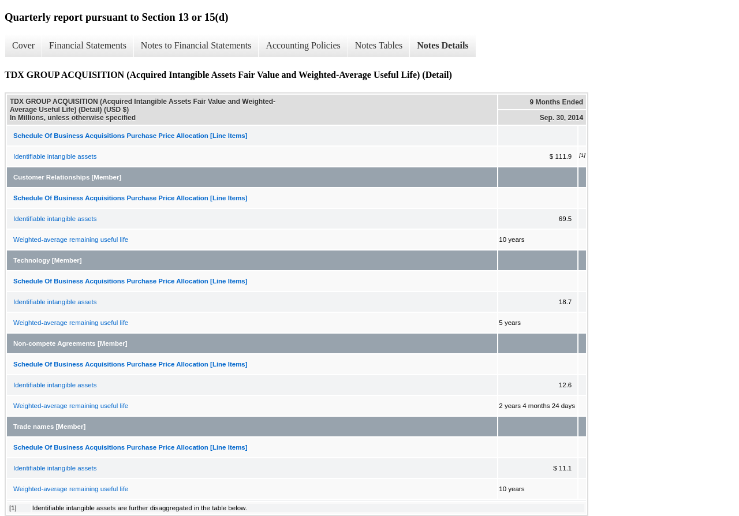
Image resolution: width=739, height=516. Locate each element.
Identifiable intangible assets (55, 156)
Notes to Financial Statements (196, 45)
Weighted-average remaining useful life (70, 239)
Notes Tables (379, 45)
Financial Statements (87, 45)
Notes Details (442, 45)
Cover (23, 45)
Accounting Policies (303, 45)
